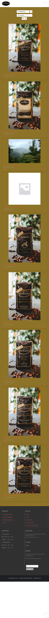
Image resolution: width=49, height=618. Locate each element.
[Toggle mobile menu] (46, 2)
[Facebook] (25, 545)
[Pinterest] (28, 545)
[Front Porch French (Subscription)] (24, 412)
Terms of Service (29, 522)
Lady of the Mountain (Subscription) (12, 74)
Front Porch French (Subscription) (12, 438)
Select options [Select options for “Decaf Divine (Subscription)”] (6, 384)
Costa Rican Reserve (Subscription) (12, 165)
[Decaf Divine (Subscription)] (24, 354)
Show (21, 15)
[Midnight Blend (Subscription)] (24, 469)
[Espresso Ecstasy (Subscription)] (24, 296)
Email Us (37, 537)
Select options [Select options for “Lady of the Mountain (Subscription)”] (6, 78)
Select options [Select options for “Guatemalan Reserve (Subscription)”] (6, 211)
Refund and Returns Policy (32, 525)
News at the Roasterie (7, 514)
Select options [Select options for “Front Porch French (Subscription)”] (6, 442)
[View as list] (25, 18)
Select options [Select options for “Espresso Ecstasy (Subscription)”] (6, 326)
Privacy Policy (29, 519)
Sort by (21, 11)
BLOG (27, 514)
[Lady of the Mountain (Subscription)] (24, 48)
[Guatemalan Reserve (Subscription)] (24, 189)
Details (45, 78)
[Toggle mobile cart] (43, 2)
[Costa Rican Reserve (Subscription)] (24, 151)
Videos (4, 522)
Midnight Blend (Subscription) (10, 495)
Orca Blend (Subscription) (9, 264)
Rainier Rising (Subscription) (10, 131)
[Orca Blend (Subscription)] (24, 238)
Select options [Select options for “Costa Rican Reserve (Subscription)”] (6, 169)
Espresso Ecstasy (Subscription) (11, 322)
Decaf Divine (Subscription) (10, 380)
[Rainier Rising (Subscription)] (24, 105)
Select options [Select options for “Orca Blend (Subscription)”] (6, 269)
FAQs (27, 517)
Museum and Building (7, 517)
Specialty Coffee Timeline (8, 519)
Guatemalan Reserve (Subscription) (12, 207)
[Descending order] (31, 11)
